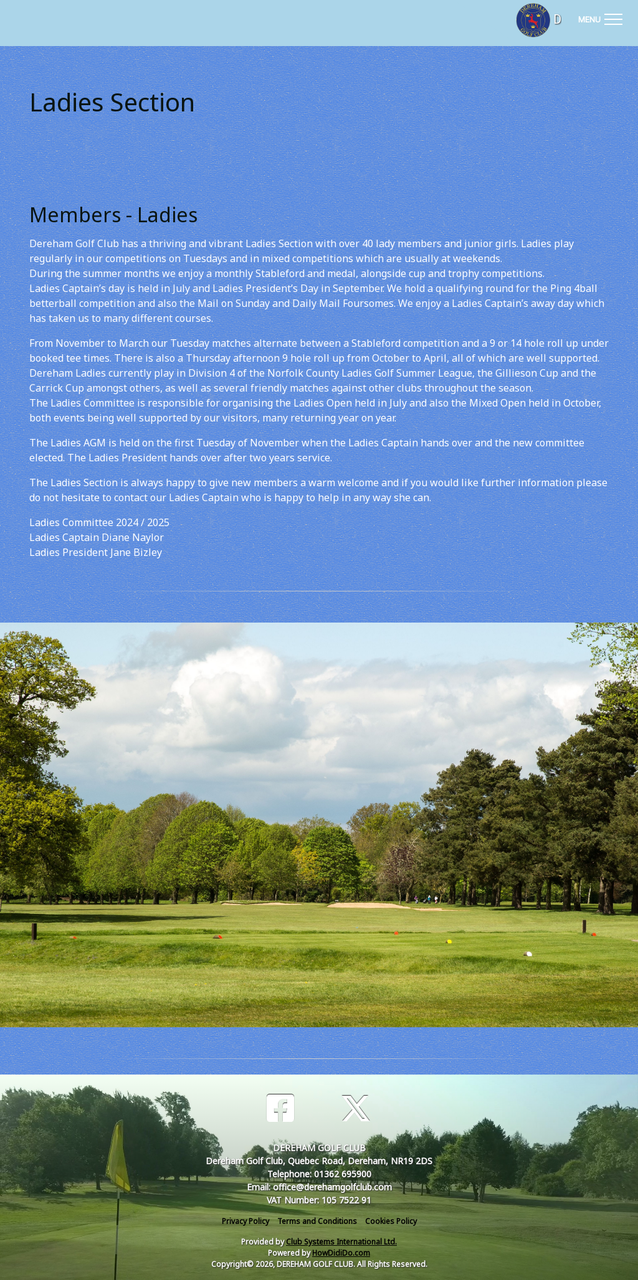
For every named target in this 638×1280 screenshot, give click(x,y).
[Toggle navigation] (600, 17)
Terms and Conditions (317, 1221)
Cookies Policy (391, 1221)
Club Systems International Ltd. (341, 1241)
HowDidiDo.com (341, 1253)
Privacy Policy (245, 1221)
